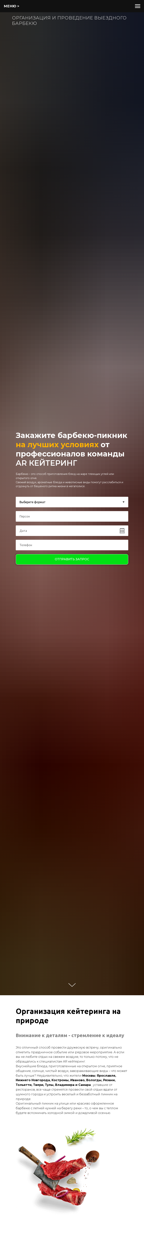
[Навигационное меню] (137, 6)
